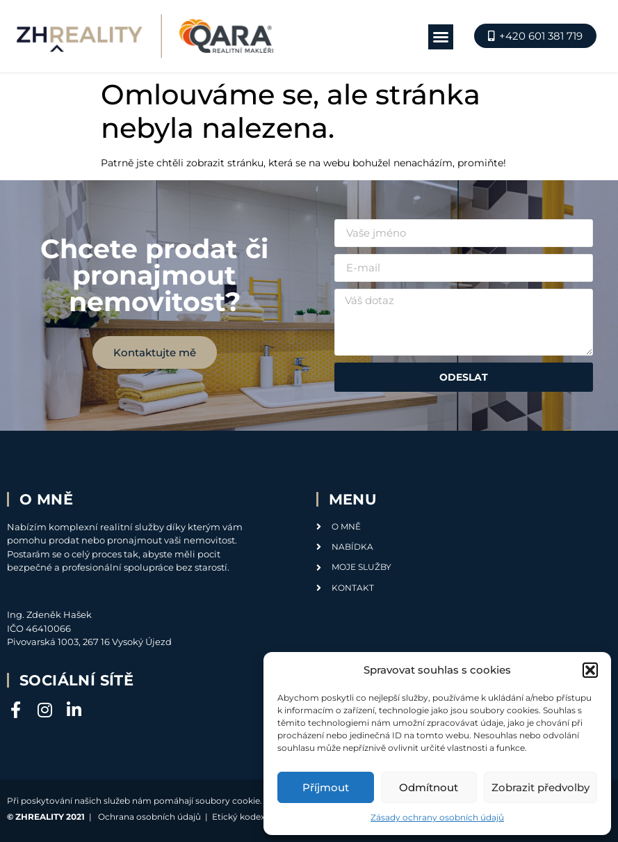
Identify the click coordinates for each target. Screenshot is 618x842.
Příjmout (325, 787)
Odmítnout (428, 787)
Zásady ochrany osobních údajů (437, 817)
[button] (590, 670)
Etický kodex (238, 816)
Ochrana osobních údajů (149, 816)
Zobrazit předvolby (540, 787)
